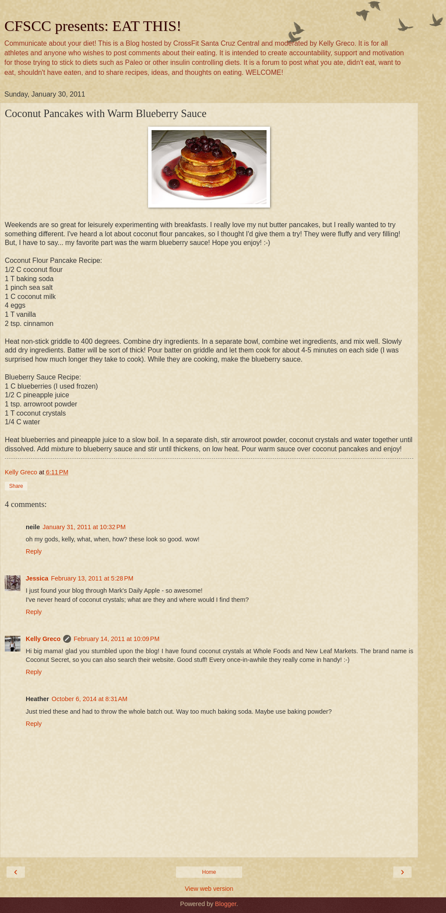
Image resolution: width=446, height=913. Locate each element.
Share (16, 486)
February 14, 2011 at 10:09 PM (116, 638)
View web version (209, 888)
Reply (34, 551)
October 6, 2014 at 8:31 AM (90, 698)
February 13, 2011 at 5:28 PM (92, 578)
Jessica (37, 578)
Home (209, 872)
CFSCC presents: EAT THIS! (93, 25)
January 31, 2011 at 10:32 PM (84, 527)
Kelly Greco (43, 638)
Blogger (226, 903)
